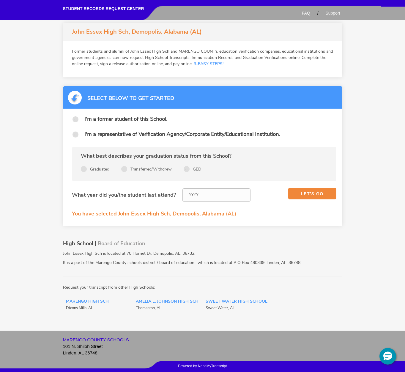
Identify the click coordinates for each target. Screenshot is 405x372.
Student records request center (103, 9)
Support (332, 13)
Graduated (99, 169)
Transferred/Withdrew (151, 169)
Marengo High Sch (87, 301)
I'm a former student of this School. (125, 119)
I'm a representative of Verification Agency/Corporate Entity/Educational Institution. (182, 134)
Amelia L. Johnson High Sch (167, 301)
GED (197, 169)
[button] (387, 356)
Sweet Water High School (236, 301)
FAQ (306, 13)
